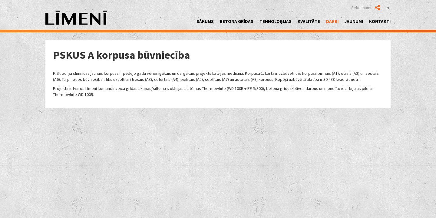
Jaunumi (354, 21)
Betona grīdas (236, 21)
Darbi (332, 21)
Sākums (205, 21)
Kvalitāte (309, 21)
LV (387, 7)
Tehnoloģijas (275, 21)
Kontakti (380, 21)
